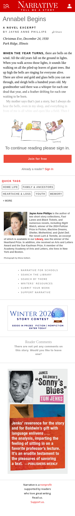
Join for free (37, 158)
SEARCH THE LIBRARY (36, 274)
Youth (40, 194)
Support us (37, 502)
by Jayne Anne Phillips (25, 32)
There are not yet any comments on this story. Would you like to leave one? (38, 350)
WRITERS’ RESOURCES (37, 283)
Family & (38, 187)
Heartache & (17, 194)
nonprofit (46, 484)
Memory (56, 194)
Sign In (49, 169)
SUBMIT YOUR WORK (35, 288)
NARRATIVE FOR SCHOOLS (39, 270)
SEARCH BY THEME (34, 279)
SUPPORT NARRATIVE (36, 292)
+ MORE (7, 200)
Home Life (10, 187)
